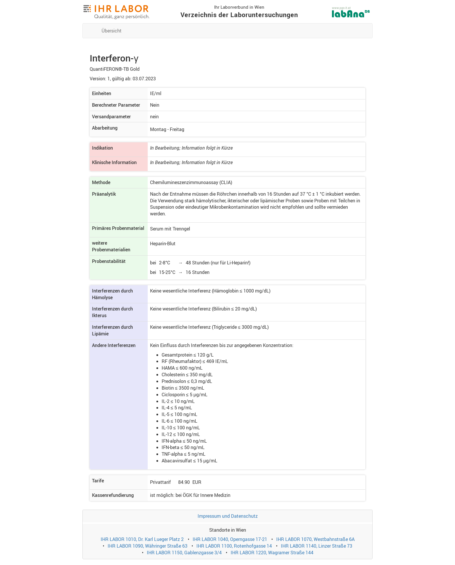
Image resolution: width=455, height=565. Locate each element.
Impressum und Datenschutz (228, 516)
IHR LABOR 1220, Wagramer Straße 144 (272, 552)
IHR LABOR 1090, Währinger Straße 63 (147, 546)
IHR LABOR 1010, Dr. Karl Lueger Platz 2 (142, 539)
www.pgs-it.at (341, 8)
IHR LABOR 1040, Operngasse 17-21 (230, 539)
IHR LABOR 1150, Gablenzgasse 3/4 (184, 552)
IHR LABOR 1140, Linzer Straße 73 (316, 546)
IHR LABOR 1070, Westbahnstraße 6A (315, 539)
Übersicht (112, 31)
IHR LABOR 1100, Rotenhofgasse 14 (234, 546)
